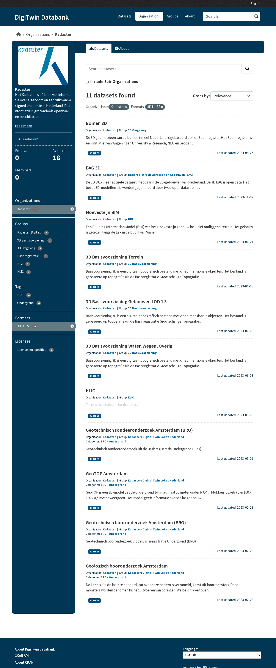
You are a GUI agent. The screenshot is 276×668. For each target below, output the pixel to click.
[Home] (18, 34)
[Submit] (256, 16)
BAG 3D (93, 168)
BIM (130, 219)
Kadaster (63, 34)
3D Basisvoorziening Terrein (114, 257)
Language (190, 649)
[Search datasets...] (231, 16)
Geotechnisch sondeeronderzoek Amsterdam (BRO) (139, 430)
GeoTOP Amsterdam (107, 473)
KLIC (90, 390)
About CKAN (24, 662)
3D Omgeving (137, 130)
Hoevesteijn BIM (102, 212)
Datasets (125, 16)
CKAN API (22, 655)
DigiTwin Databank (42, 17)
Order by (201, 95)
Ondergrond (117, 441)
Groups (172, 16)
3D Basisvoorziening (142, 264)
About (190, 16)
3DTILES (94, 153)
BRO (103, 441)
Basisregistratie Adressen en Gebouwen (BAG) (160, 175)
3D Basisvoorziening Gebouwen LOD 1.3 (126, 301)
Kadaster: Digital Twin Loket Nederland (156, 437)
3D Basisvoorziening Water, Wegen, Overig (129, 346)
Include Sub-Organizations (112, 81)
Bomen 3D (96, 123)
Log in (255, 3)
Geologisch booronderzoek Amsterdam (127, 566)
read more (23, 125)
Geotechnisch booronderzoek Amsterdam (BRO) (136, 522)
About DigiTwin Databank (35, 649)
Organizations (149, 16)
